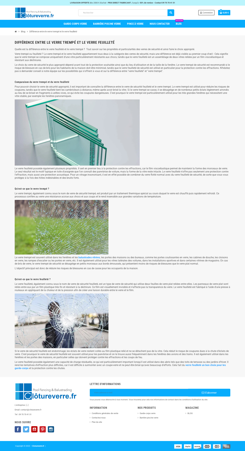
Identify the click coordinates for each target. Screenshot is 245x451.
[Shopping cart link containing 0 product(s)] (224, 12)
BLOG (190, 413)
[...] (27, 405)
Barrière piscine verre (149, 418)
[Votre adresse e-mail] (139, 393)
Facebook (18, 429)
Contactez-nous (99, 418)
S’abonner (209, 392)
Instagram (51, 429)
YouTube (34, 429)
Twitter (26, 429)
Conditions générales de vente (105, 413)
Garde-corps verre (147, 413)
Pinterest (43, 429)
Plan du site (97, 422)
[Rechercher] (126, 12)
